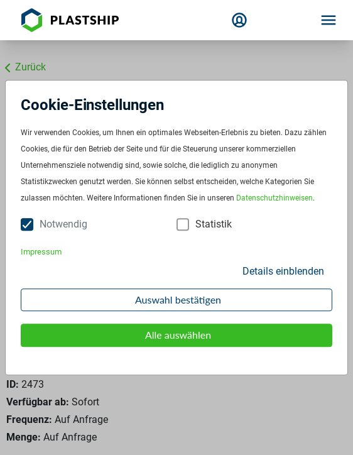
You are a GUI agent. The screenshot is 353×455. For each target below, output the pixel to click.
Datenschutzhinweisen (274, 198)
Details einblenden (283, 271)
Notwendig (63, 225)
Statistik (213, 225)
